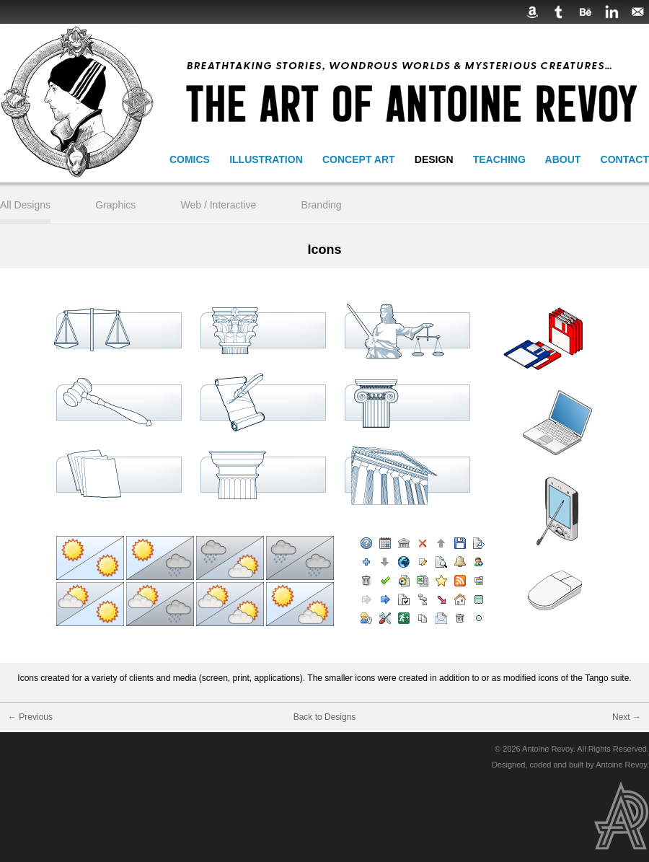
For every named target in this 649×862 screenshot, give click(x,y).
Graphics (115, 205)
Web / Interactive (219, 205)
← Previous (30, 717)
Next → (626, 717)
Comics (189, 159)
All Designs (25, 205)
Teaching (499, 159)
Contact (625, 159)
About (563, 159)
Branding (321, 205)
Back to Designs (324, 717)
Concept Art (358, 159)
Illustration (266, 159)
